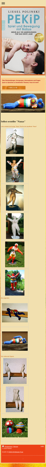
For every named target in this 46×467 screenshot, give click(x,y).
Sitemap (15, 446)
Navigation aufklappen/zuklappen (23, 3)
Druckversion (7, 446)
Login (42, 446)
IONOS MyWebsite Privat (15, 452)
